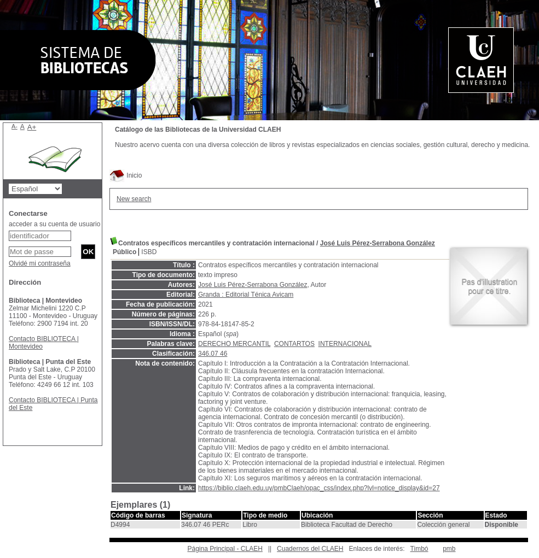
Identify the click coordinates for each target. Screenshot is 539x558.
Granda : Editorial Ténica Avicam (245, 294)
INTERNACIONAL (345, 344)
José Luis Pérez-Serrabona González (377, 243)
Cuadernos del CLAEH (310, 549)
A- (14, 126)
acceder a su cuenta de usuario (54, 224)
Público (124, 252)
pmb (449, 549)
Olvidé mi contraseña (40, 263)
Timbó (419, 549)
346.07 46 (212, 353)
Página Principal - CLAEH (224, 549)
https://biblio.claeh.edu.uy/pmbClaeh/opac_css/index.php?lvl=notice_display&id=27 (319, 488)
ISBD (149, 252)
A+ (32, 127)
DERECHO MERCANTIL (234, 344)
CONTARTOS (294, 344)
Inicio (125, 175)
